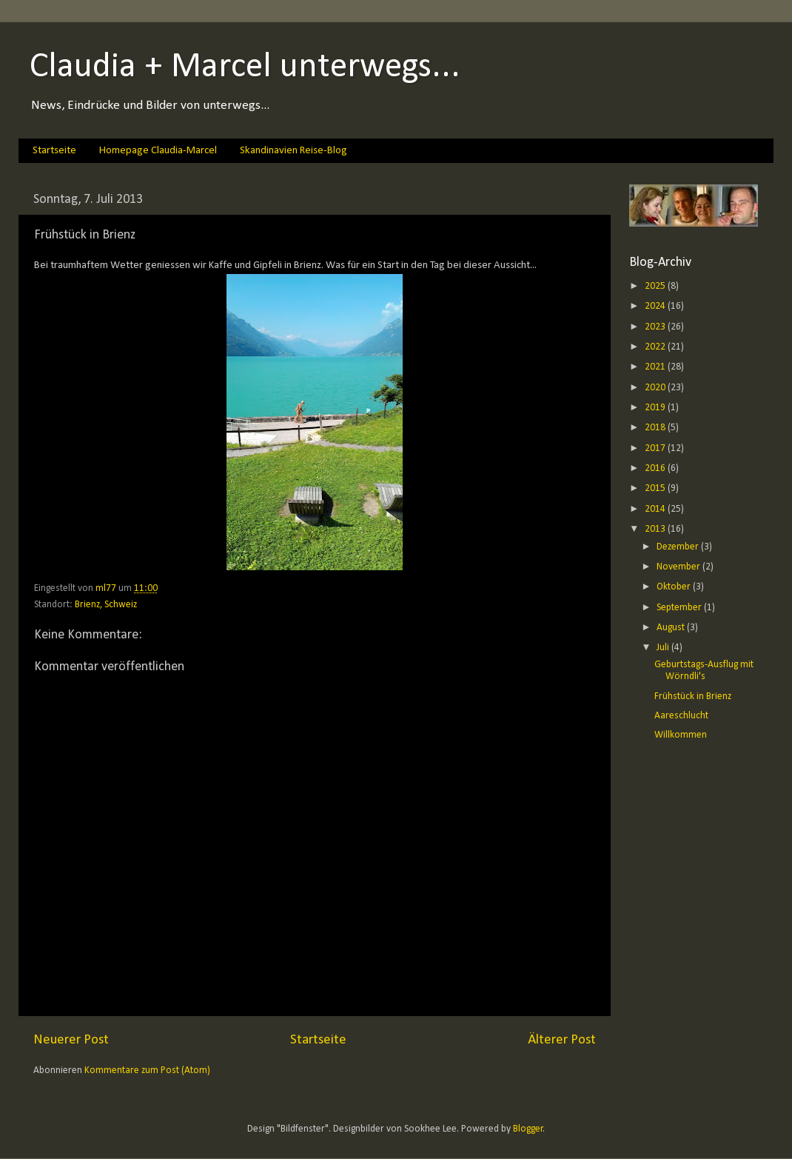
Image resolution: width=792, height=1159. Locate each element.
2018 (656, 427)
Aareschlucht (681, 716)
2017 (656, 448)
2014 (656, 509)
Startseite (54, 150)
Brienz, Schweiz (106, 604)
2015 (656, 488)
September (680, 607)
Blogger (528, 1129)
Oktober (675, 587)
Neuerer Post (71, 1040)
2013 (656, 529)
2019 (656, 408)
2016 (656, 468)
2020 (656, 388)
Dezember (679, 547)
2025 (656, 286)
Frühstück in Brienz (692, 696)
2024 (656, 306)
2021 (656, 367)
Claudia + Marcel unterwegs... (245, 67)
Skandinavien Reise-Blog (293, 150)
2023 (656, 327)
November (679, 567)
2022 (656, 347)
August (672, 627)
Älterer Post (562, 1040)
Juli (664, 647)
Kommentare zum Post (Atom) (147, 1070)
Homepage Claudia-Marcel (158, 150)
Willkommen (680, 735)
